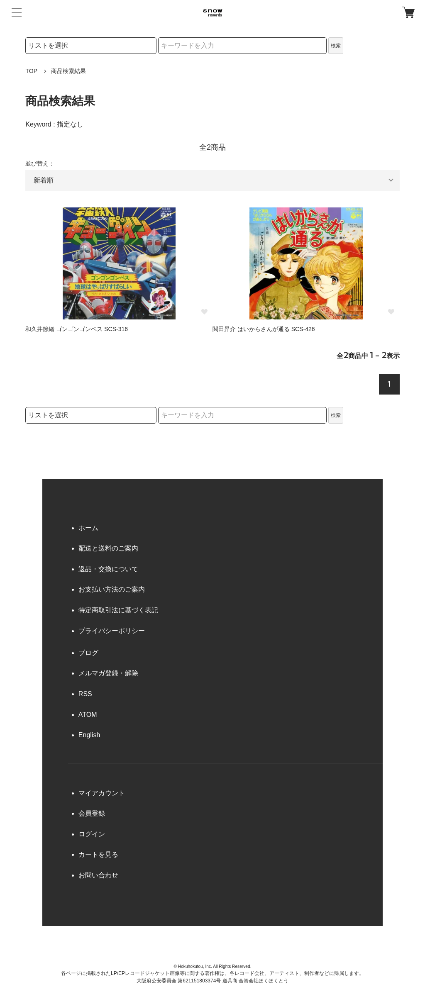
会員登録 (91, 813)
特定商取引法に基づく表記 (118, 610)
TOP (31, 71)
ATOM (87, 714)
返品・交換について (108, 569)
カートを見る (98, 854)
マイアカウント (101, 793)
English (89, 734)
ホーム (88, 527)
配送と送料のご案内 (108, 548)
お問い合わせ (98, 875)
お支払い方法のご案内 (111, 589)
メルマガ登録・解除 (108, 673)
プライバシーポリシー (111, 630)
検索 (336, 46)
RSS (85, 693)
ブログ (88, 652)
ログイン (91, 834)
